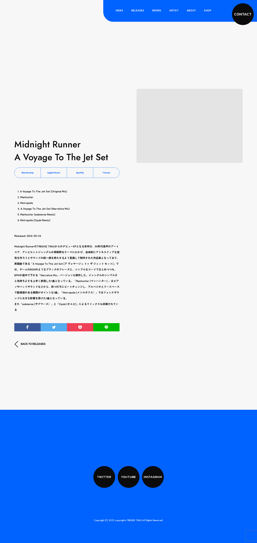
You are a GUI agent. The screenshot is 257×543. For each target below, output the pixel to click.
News (119, 10)
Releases (137, 10)
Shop (207, 10)
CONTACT (243, 14)
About (191, 10)
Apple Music (53, 172)
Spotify (80, 172)
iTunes (106, 172)
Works (156, 10)
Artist (174, 10)
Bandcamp (28, 172)
